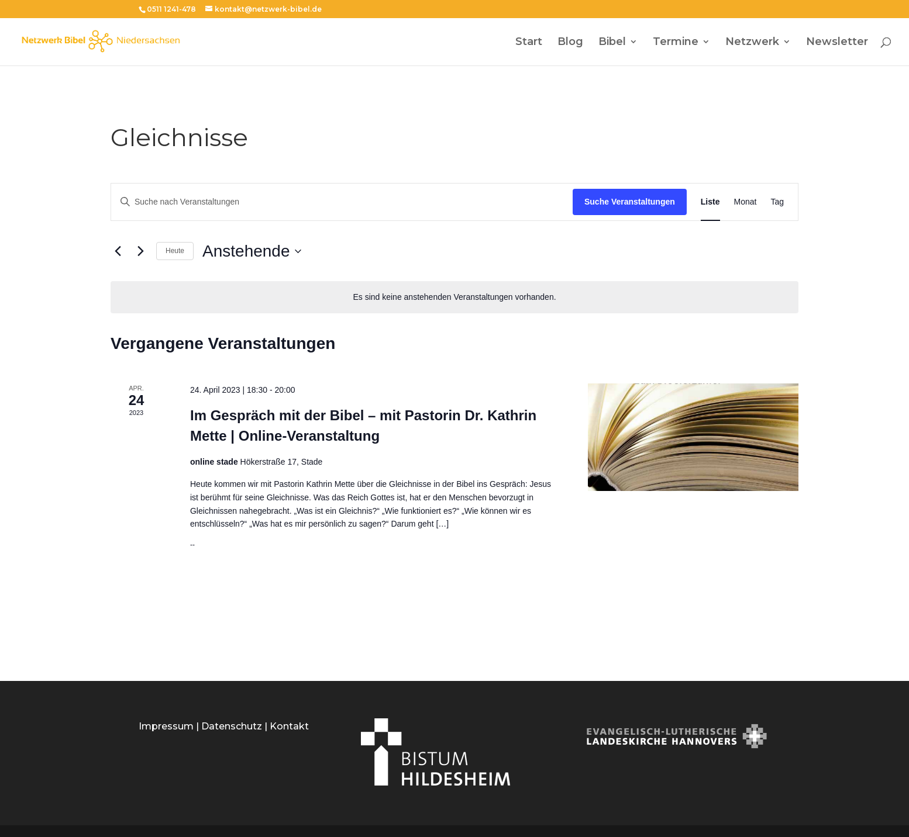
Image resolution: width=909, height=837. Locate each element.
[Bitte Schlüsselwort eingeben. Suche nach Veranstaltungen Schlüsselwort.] (342, 202)
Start (528, 42)
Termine (675, 42)
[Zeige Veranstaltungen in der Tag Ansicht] (777, 202)
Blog (570, 42)
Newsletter (837, 42)
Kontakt (289, 726)
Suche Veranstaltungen (629, 201)
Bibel (612, 42)
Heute (175, 251)
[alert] (454, 297)
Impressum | (170, 726)
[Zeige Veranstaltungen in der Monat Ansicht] (745, 202)
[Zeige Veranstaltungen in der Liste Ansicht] (710, 202)
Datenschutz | (235, 726)
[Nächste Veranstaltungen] (140, 251)
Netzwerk (752, 42)
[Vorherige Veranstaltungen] (118, 251)
